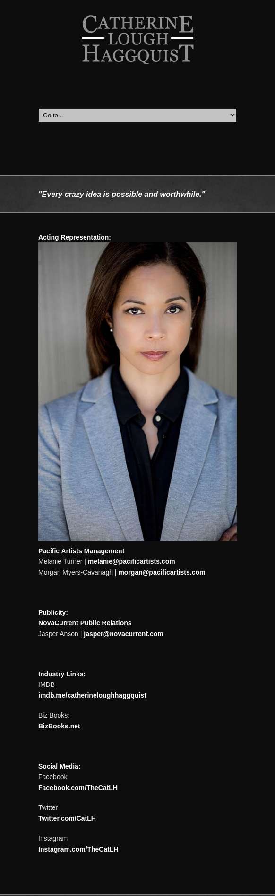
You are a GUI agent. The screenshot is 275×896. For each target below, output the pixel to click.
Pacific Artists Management (81, 551)
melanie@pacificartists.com (131, 561)
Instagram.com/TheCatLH (78, 849)
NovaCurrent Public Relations (85, 623)
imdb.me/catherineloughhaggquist (92, 695)
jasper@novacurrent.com (123, 634)
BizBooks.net (59, 726)
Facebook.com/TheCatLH (78, 787)
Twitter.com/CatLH (67, 818)
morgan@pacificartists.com (161, 572)
